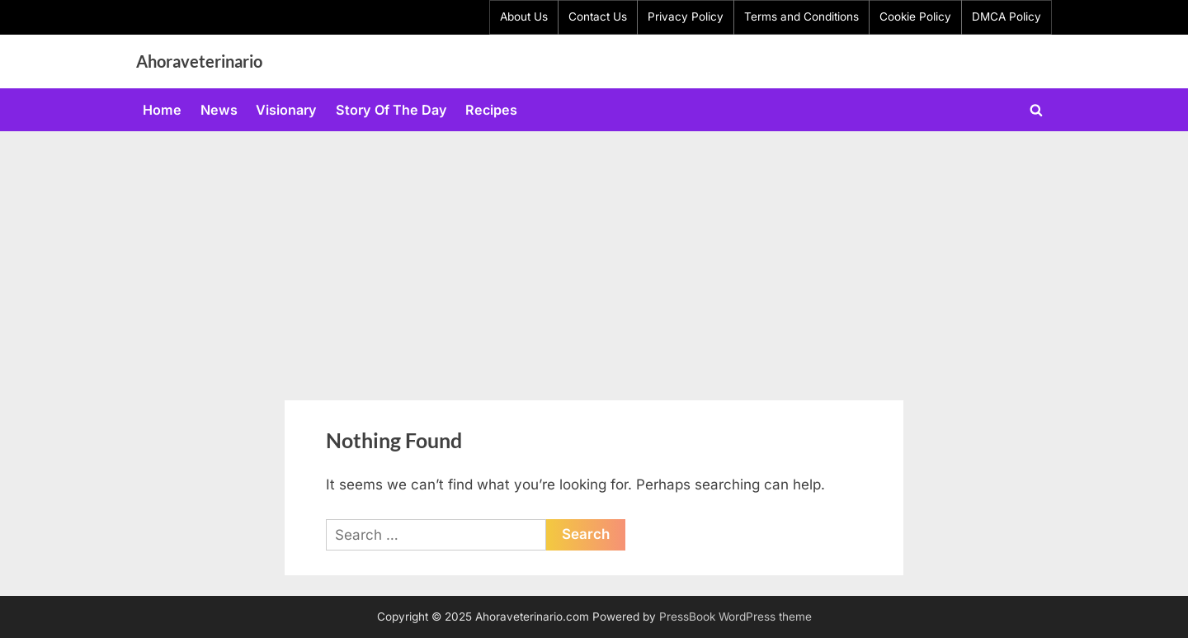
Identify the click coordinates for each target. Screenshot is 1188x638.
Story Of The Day (391, 110)
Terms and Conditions (801, 16)
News (219, 110)
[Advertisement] (594, 255)
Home (162, 110)
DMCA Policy (1006, 16)
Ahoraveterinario (199, 61)
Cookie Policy (915, 16)
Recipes (491, 110)
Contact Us (597, 16)
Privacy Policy (686, 16)
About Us (524, 16)
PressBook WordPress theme (735, 616)
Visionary (286, 110)
